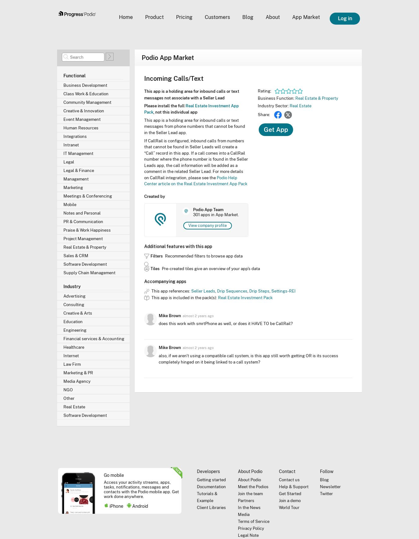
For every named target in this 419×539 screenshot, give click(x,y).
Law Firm (72, 364)
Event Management (82, 119)
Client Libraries (211, 507)
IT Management (78, 153)
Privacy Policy (251, 528)
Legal (68, 162)
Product (154, 17)
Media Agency (77, 381)
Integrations (75, 136)
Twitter (288, 115)
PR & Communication (83, 221)
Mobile (69, 204)
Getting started (211, 479)
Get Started (290, 493)
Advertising (74, 296)
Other (68, 398)
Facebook (278, 115)
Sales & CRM (75, 255)
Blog (247, 17)
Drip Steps (259, 291)
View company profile (207, 225)
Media (244, 514)
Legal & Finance (78, 170)
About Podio (249, 479)
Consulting (73, 304)
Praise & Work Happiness (87, 230)
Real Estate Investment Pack (245, 297)
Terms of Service (253, 521)
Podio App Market (168, 58)
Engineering (74, 330)
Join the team (250, 493)
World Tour (289, 507)
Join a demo (290, 500)
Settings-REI (283, 291)
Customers (217, 17)
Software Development (85, 264)
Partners (246, 500)
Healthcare (73, 347)
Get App (276, 129)
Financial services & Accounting (93, 338)
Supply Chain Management (89, 272)
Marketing (73, 187)
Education (73, 321)
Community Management (87, 102)
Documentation (211, 486)
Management (76, 179)
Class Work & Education (86, 94)
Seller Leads (203, 291)
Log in (345, 18)
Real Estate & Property (84, 247)
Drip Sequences (232, 291)
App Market (306, 17)
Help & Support (294, 486)
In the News (249, 507)
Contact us (289, 479)
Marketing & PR (78, 372)
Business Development (85, 85)
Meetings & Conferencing (87, 196)
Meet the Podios (253, 486)
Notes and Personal (82, 213)
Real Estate (74, 407)
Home (126, 17)
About (273, 17)
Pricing (184, 17)
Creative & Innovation (83, 111)
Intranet (71, 145)
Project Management (83, 238)
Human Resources (80, 128)
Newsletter (330, 486)
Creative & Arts (77, 313)
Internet (71, 355)
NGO (68, 390)
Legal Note (248, 535)
